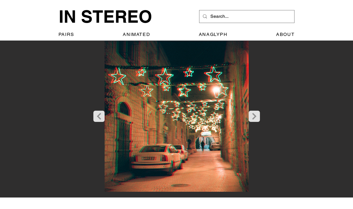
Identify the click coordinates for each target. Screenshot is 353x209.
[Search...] (246, 16)
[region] (177, 119)
